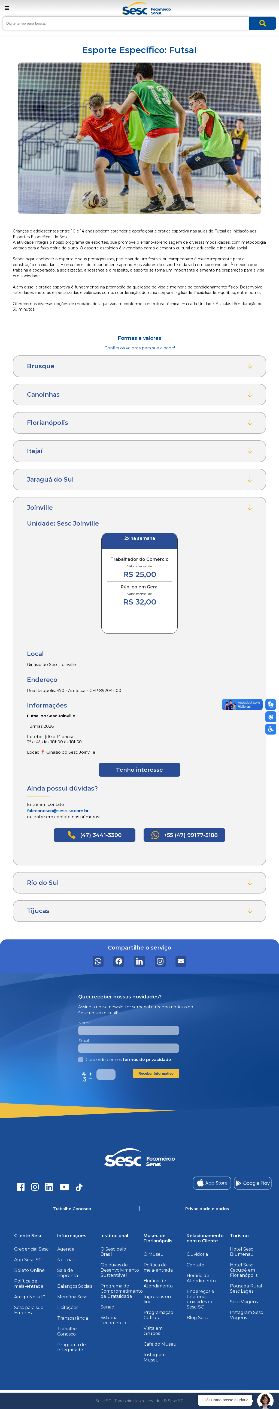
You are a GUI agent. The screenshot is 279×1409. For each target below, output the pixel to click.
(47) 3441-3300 (95, 835)
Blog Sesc (197, 1317)
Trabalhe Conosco (67, 1331)
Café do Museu (160, 1344)
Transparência (72, 1318)
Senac (107, 1307)
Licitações (67, 1307)
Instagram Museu (155, 1357)
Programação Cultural (158, 1315)
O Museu (154, 1254)
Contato (195, 1264)
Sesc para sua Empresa (28, 1310)
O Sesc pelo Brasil (113, 1251)
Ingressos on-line (158, 1299)
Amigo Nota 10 (30, 1296)
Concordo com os (124, 1059)
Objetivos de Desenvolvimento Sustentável (120, 1270)
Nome (84, 1022)
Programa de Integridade (71, 1347)
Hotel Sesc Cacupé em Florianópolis (243, 1270)
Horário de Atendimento (158, 1283)
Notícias (65, 1259)
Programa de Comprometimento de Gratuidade (122, 1291)
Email (83, 1040)
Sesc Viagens (244, 1301)
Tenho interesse (139, 770)
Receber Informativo (156, 1073)
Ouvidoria (197, 1254)
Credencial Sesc (31, 1249)
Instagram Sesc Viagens (246, 1315)
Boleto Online (29, 1270)
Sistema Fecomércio (113, 1320)
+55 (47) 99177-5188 (184, 835)
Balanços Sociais (74, 1286)
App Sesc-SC (27, 1259)
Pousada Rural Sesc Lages (246, 1288)
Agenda (65, 1249)
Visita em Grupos (153, 1331)
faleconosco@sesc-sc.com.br (58, 810)
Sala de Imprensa (67, 1273)
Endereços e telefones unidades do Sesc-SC (200, 1299)
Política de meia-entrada (28, 1283)
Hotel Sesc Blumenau (242, 1251)
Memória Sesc (72, 1296)
